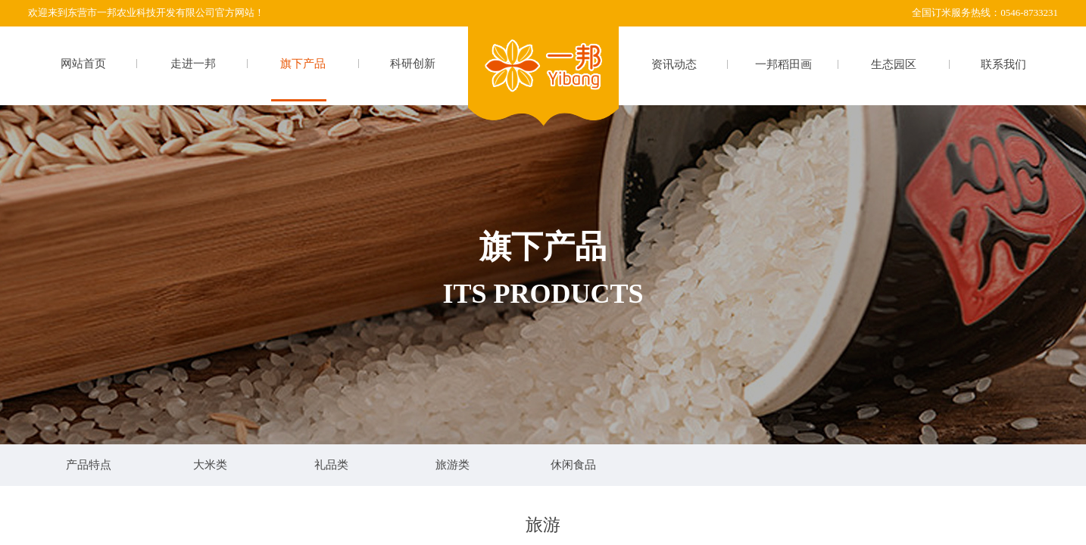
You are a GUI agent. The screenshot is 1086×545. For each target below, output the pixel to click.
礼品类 (331, 465)
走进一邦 (193, 64)
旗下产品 (303, 64)
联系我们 (1003, 64)
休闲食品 (573, 465)
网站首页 (83, 64)
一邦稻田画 (783, 64)
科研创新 (412, 64)
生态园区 (893, 64)
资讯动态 (674, 64)
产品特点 (88, 465)
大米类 (210, 465)
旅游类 (452, 465)
